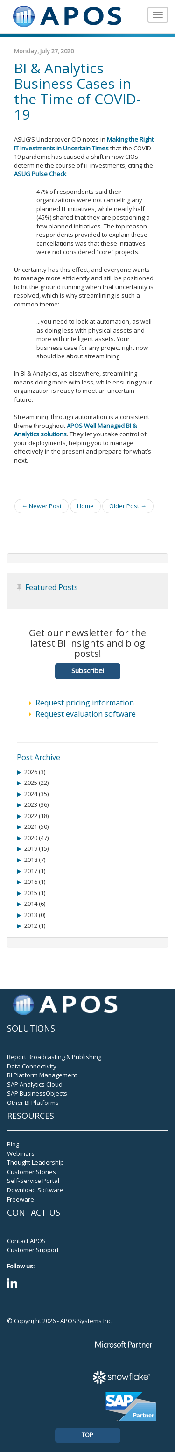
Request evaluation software (85, 714)
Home (85, 506)
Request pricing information (84, 703)
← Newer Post (41, 506)
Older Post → (128, 506)
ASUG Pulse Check (40, 174)
